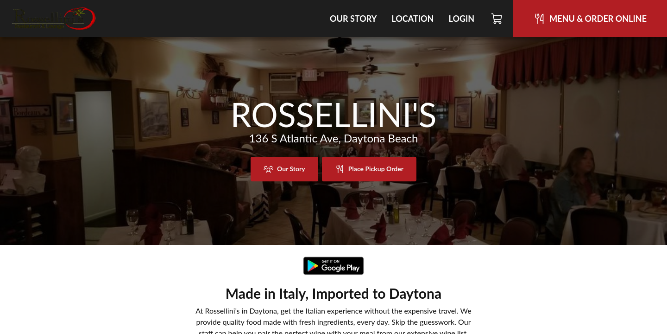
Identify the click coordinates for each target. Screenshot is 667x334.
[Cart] (497, 18)
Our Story (353, 18)
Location (412, 18)
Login (461, 18)
